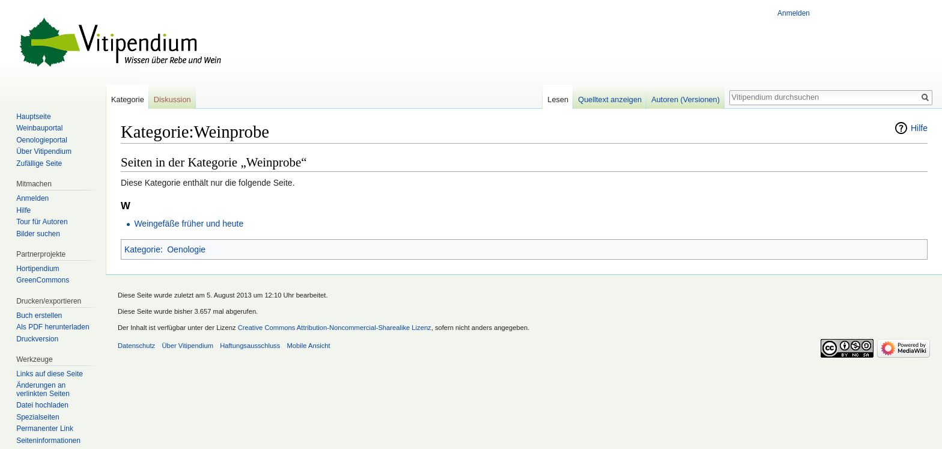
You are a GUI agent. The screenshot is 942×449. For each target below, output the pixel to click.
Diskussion (172, 99)
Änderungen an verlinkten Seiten (43, 389)
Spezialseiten (37, 417)
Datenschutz (136, 345)
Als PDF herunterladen (52, 327)
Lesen (557, 99)
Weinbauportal (39, 128)
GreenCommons (42, 280)
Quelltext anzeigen (610, 99)
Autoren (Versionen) (685, 99)
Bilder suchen (38, 234)
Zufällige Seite (39, 163)
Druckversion (37, 339)
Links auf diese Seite (49, 374)
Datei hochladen (42, 405)
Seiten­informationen (48, 440)
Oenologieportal (41, 140)
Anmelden (793, 13)
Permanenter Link (44, 428)
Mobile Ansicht (308, 345)
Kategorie (142, 249)
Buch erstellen (39, 315)
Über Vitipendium (43, 151)
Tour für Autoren (41, 222)
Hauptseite (33, 116)
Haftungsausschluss (250, 345)
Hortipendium (37, 268)
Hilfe (919, 128)
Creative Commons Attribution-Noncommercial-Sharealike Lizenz (334, 327)
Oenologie (186, 249)
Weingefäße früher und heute (188, 223)
